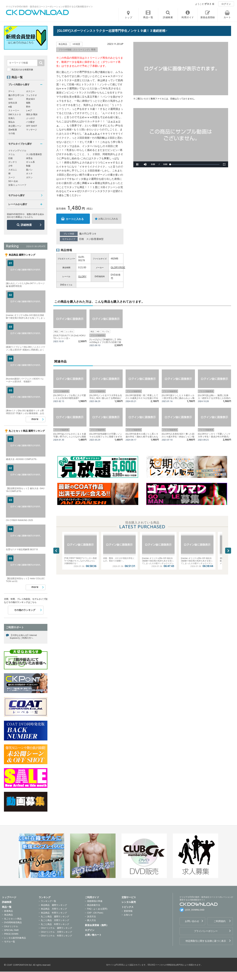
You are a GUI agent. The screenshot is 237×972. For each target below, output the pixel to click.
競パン (29, 170)
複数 (28, 103)
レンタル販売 (129, 902)
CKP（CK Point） (95, 913)
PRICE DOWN (11, 934)
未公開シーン (14, 126)
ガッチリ (12, 162)
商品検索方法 (93, 905)
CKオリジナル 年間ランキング (56, 935)
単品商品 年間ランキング (54, 913)
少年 (10, 166)
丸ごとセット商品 (13, 918)
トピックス (128, 907)
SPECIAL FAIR (11, 930)
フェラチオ (31, 95)
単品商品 (8, 915)
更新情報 (128, 911)
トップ (128, 17)
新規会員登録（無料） (97, 925)
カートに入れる (75, 219)
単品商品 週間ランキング (54, 905)
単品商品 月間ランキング (54, 909)
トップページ (9, 897)
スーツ (11, 177)
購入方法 (91, 920)
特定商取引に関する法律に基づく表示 (206, 941)
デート (11, 91)
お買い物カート (93, 934)
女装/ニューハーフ (17, 185)
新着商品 (8, 911)
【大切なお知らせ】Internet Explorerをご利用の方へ (23, 636)
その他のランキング (24, 610)
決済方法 (91, 916)
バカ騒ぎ (30, 122)
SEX (10, 99)
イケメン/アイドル (17, 150)
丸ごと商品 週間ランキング (55, 916)
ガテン (29, 177)
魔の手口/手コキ (87, 233)
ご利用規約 (220, 921)
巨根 (81, 239)
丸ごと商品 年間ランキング (55, 924)
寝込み (11, 122)
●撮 (10, 106)
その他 (11, 133)
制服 (28, 166)
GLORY (82, 276)
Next (228, 551)
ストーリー (13, 110)
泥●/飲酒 (12, 129)
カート (227, 17)
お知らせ (128, 915)
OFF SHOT (31, 126)
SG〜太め (13, 181)
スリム (11, 154)
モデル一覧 (9, 941)
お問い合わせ (192, 921)
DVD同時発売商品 (13, 922)
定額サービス (129, 897)
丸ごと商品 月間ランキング (55, 920)
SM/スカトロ (14, 114)
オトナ (29, 173)
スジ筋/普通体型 (94, 239)
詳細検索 (26, 224)
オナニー (30, 91)
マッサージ (31, 129)
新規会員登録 (207, 17)
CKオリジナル (11, 926)
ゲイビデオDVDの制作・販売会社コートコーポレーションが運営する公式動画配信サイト (49, 6)
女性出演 (12, 103)
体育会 (29, 158)
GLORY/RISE (118, 267)
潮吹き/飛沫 (32, 114)
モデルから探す (16, 195)
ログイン (226, 4)
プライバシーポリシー (206, 931)
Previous (56, 551)
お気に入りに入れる (108, 219)
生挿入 (11, 118)
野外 (28, 106)
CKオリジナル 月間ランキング (56, 932)
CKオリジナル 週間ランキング (56, 928)
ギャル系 (30, 162)
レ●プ (29, 110)
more (34, 419)
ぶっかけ (30, 118)
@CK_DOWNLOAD (194, 910)
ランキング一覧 (48, 901)
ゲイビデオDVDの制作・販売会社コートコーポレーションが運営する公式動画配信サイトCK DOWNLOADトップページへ (37, 12)
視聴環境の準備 (94, 901)
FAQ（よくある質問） (98, 909)
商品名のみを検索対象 (22, 69)
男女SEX (30, 99)
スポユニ (12, 170)
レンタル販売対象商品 (15, 938)
